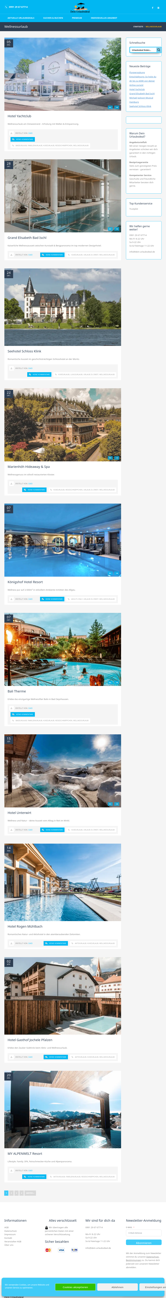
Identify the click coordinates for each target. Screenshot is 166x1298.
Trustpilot (133, 209)
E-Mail (129, 1227)
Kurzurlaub (48, 145)
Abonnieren (144, 1243)
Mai (8, 851)
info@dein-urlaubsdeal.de (142, 251)
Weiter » (30, 1193)
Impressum (10, 1234)
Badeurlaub (21, 145)
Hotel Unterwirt (19, 812)
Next (116, 107)
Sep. (8, 741)
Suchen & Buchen (53, 18)
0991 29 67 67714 (138, 235)
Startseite (138, 26)
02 (9, 961)
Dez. (9, 45)
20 (9, 1075)
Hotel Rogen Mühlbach (25, 926)
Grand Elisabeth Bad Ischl (27, 237)
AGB (6, 1227)
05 (9, 41)
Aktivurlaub (80, 943)
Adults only (77, 599)
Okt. (9, 166)
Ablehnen (117, 1287)
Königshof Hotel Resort (25, 582)
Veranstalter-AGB (12, 1241)
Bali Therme (17, 691)
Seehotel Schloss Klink (24, 351)
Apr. (9, 964)
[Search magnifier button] (158, 50)
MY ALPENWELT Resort (25, 1153)
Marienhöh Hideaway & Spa (29, 466)
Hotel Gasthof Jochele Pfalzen (30, 1040)
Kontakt (8, 1237)
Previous (110, 107)
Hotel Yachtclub (19, 116)
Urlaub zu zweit (90, 255)
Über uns (8, 1244)
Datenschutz (10, 1230)
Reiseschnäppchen (63, 145)
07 (9, 507)
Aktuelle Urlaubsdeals (21, 18)
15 (9, 738)
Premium (77, 18)
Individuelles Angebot (104, 18)
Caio (30, 133)
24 (9, 272)
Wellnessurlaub (81, 145)
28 (9, 163)
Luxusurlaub (77, 374)
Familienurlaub (35, 145)
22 (9, 392)
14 (9, 847)
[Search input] (143, 49)
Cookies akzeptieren (75, 1287)
